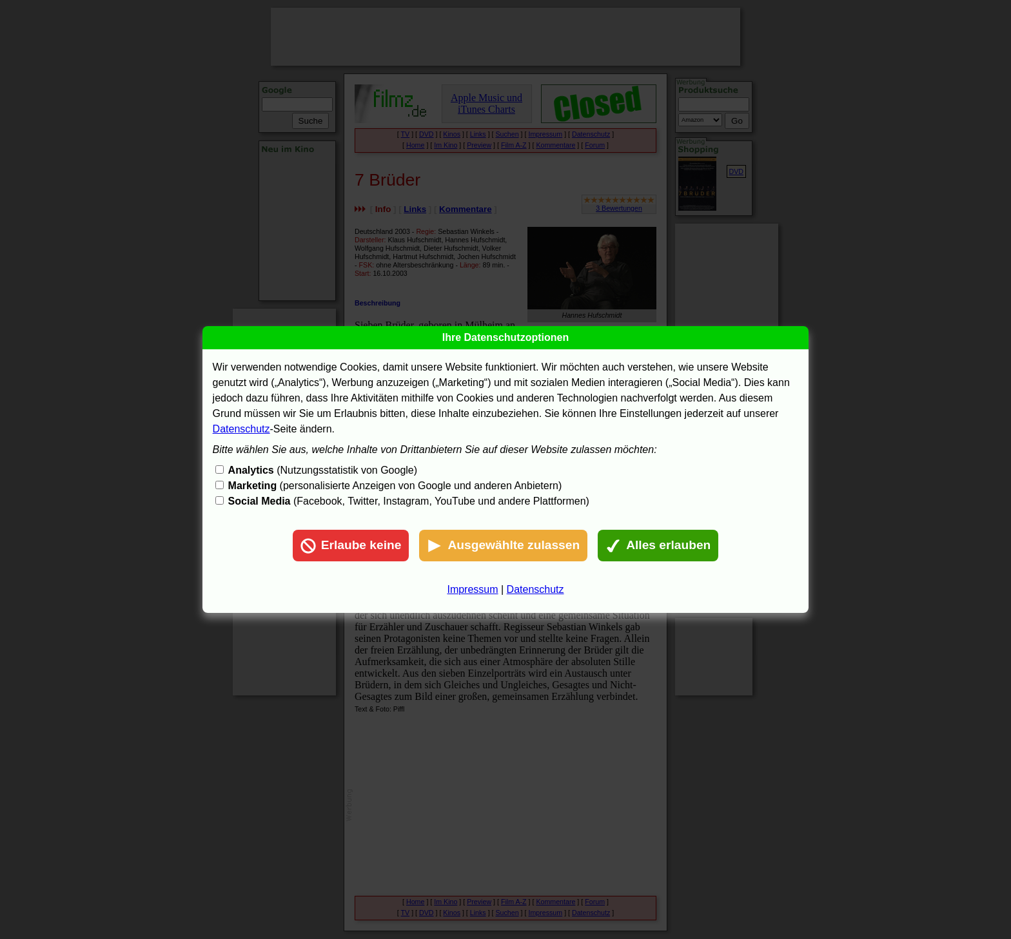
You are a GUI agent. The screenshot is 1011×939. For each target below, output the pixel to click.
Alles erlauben (658, 546)
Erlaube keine (351, 546)
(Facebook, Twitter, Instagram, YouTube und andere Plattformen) (408, 501)
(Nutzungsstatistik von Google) (322, 470)
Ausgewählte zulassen (503, 546)
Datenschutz (241, 428)
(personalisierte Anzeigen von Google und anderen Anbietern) (395, 485)
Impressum (472, 589)
